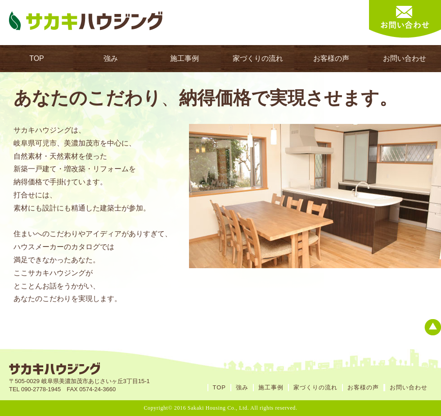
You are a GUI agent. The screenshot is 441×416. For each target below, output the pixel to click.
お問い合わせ (404, 58)
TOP (36, 58)
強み (111, 58)
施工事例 (184, 58)
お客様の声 (331, 58)
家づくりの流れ (258, 58)
